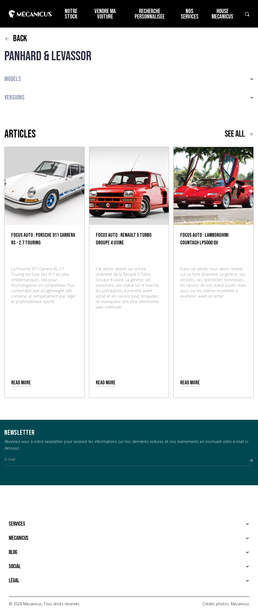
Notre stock (71, 14)
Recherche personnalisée (150, 14)
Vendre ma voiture (105, 14)
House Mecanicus (222, 14)
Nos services (189, 14)
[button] (129, 79)
